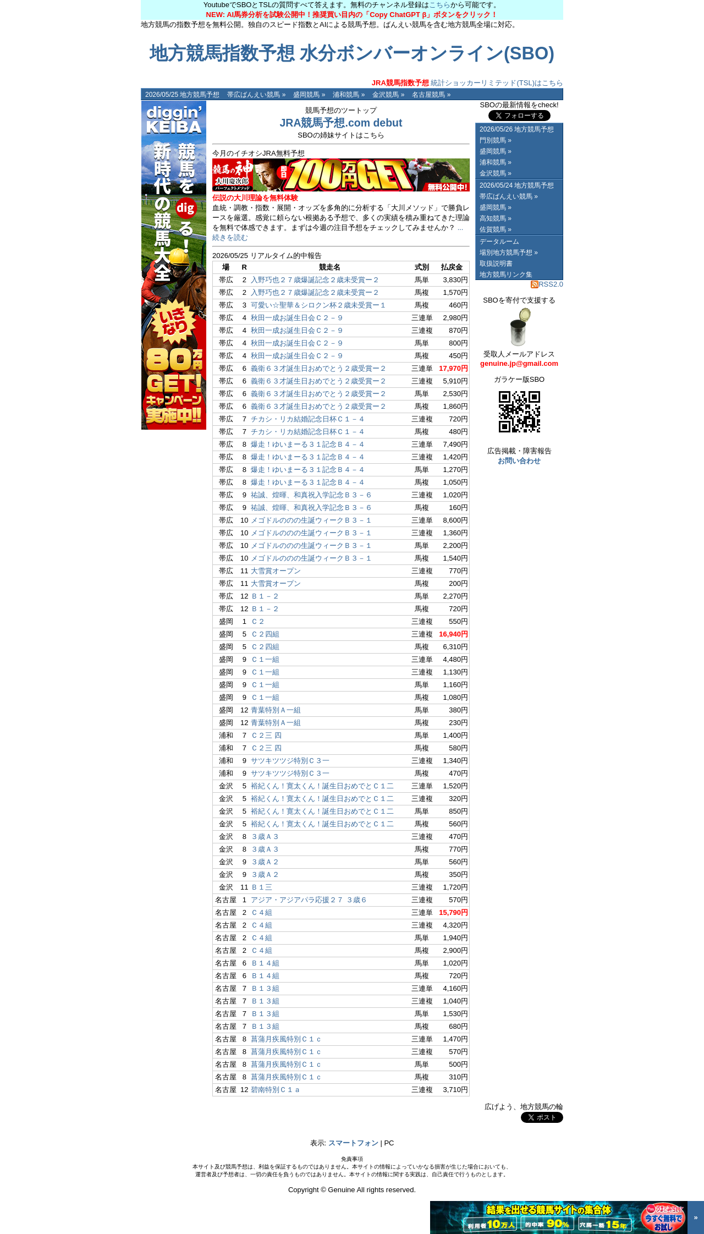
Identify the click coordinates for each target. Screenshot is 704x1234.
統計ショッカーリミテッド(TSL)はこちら (467, 83)
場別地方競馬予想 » (509, 252)
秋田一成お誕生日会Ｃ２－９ (297, 318)
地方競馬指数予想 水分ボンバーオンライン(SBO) (352, 53)
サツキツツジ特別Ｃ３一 (290, 760)
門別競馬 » (496, 140)
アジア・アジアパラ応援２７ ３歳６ (309, 900)
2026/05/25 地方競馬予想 (182, 94)
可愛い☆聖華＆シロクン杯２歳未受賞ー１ (319, 305)
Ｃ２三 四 (266, 735)
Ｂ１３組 (265, 988)
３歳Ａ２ (265, 862)
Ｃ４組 (261, 912)
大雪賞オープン (276, 571)
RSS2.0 (547, 284)
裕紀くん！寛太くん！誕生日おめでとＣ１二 (322, 786)
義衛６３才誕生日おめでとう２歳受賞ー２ (319, 368)
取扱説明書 (496, 263)
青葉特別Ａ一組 (276, 710)
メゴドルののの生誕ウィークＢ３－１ (311, 520)
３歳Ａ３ (265, 836)
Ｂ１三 (261, 887)
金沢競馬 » (388, 94)
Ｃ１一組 (265, 659)
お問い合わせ (519, 461)
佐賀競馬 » (496, 229)
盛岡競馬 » (309, 94)
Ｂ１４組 (265, 963)
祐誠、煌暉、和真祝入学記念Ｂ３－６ (311, 495)
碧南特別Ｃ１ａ (276, 1089)
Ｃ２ (258, 621)
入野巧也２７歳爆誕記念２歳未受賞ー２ (315, 280)
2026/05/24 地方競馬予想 (517, 185)
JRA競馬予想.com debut (340, 123)
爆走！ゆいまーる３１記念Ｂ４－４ (308, 444)
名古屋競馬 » (431, 94)
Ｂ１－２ (265, 596)
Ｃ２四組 (265, 634)
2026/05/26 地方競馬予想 (517, 129)
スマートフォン (353, 1143)
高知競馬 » (496, 218)
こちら (439, 5)
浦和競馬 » (349, 94)
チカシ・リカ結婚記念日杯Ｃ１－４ (308, 419)
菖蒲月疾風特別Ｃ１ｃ (286, 1039)
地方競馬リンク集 (506, 274)
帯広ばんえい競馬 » (256, 94)
